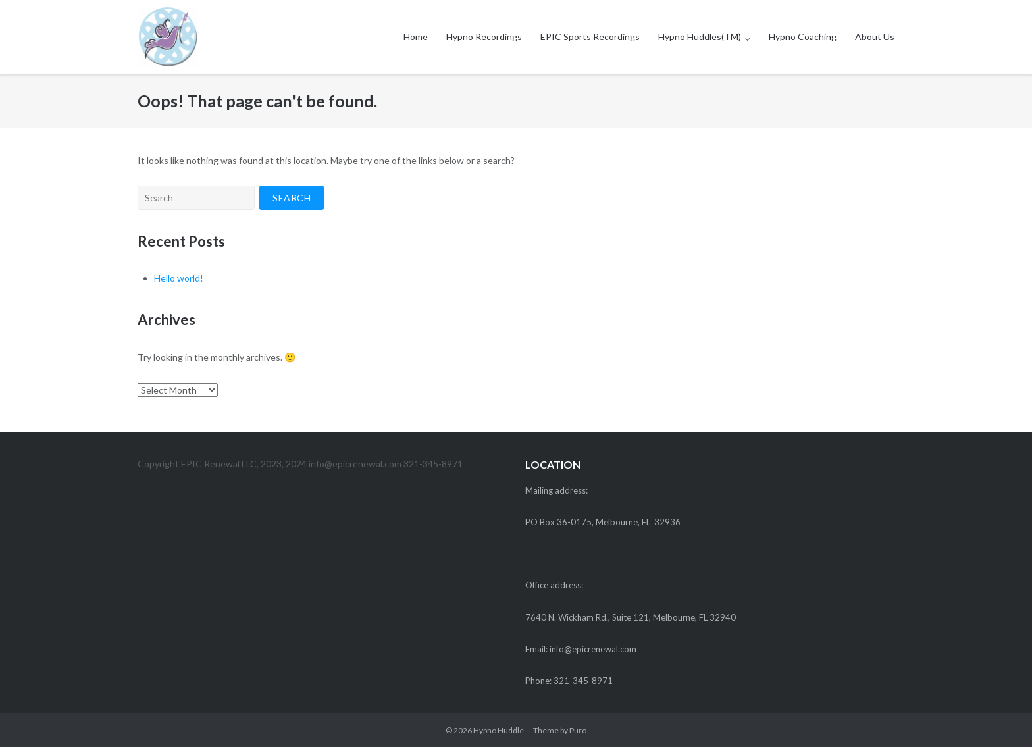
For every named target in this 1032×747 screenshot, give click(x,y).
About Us (874, 36)
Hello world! (178, 278)
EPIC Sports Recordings (590, 36)
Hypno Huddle (498, 730)
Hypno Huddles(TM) (699, 36)
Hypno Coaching (803, 36)
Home (415, 36)
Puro (577, 730)
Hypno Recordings (484, 36)
